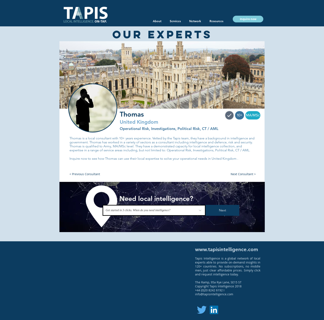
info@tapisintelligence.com (214, 294)
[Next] (222, 210)
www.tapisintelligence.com (226, 249)
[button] (216, 21)
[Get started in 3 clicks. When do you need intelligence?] (154, 210)
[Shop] (229, 115)
